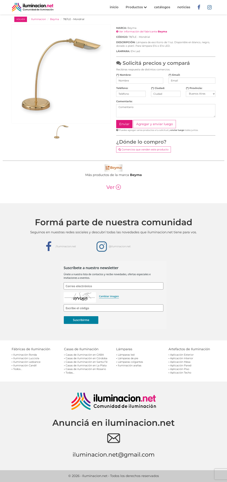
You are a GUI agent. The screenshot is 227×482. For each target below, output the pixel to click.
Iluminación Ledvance (26, 361)
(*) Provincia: (194, 88)
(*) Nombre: (123, 74)
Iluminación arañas (129, 365)
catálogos (162, 7)
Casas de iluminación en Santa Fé (86, 361)
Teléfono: (122, 88)
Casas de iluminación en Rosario (86, 369)
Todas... (70, 372)
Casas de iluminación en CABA (85, 354)
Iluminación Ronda (25, 354)
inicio (114, 7)
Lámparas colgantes (130, 361)
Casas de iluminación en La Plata (86, 365)
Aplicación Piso (179, 369)
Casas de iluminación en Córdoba (86, 358)
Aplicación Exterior (182, 354)
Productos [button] (136, 7)
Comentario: (124, 101)
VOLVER (20, 19)
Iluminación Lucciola (26, 358)
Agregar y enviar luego (154, 124)
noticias (183, 7)
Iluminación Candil (25, 365)
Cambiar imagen (109, 296)
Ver (113, 187)
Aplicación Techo (180, 372)
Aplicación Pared (180, 365)
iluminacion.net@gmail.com (114, 454)
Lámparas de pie (128, 358)
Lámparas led (126, 354)
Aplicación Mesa (180, 361)
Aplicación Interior (181, 358)
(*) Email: (174, 74)
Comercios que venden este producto (144, 149)
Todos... (17, 369)
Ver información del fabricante (141, 31)
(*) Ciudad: (158, 88)
